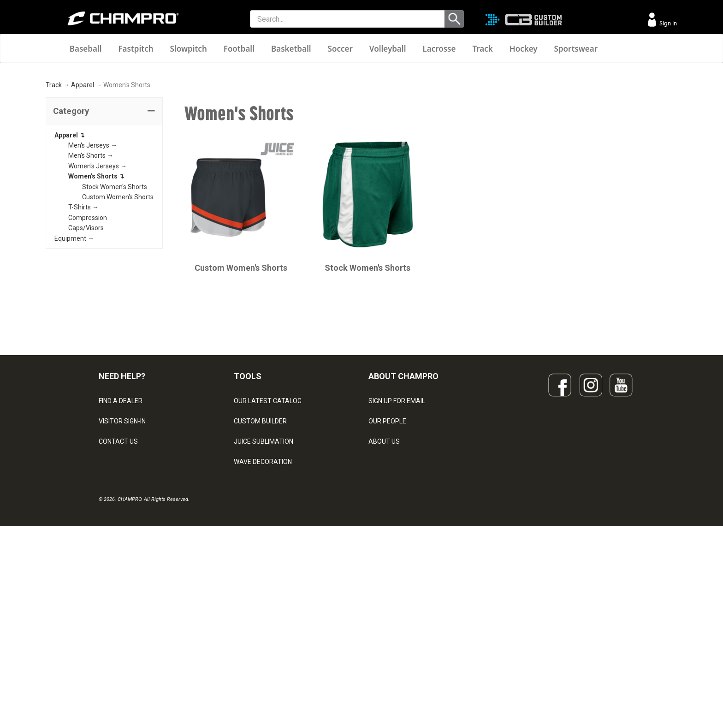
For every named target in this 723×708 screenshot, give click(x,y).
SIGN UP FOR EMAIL (396, 522)
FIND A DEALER (120, 522)
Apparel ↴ (69, 256)
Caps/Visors (86, 349)
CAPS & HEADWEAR (263, 624)
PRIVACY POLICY (123, 603)
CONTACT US (118, 563)
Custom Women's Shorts (118, 318)
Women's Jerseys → (97, 287)
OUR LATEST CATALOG (268, 522)
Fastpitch (135, 48)
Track (482, 48)
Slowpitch (188, 48)
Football (239, 48)
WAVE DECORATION (263, 583)
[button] (104, 233)
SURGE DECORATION (264, 603)
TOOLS (247, 497)
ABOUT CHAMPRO (403, 497)
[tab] (104, 233)
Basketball (291, 48)
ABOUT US (384, 563)
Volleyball (387, 48)
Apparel (82, 206)
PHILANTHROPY (391, 583)
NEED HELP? (122, 497)
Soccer (340, 48)
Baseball (86, 48)
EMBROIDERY (253, 644)
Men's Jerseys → (92, 266)
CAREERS (382, 603)
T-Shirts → (83, 329)
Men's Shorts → (90, 277)
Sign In (667, 23)
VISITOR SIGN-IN (122, 543)
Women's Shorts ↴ (96, 298)
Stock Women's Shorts (114, 308)
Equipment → (74, 359)
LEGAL (108, 583)
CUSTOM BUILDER (260, 543)
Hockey (524, 48)
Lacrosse (439, 48)
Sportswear (576, 48)
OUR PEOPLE (387, 543)
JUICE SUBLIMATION (263, 563)
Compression (87, 339)
